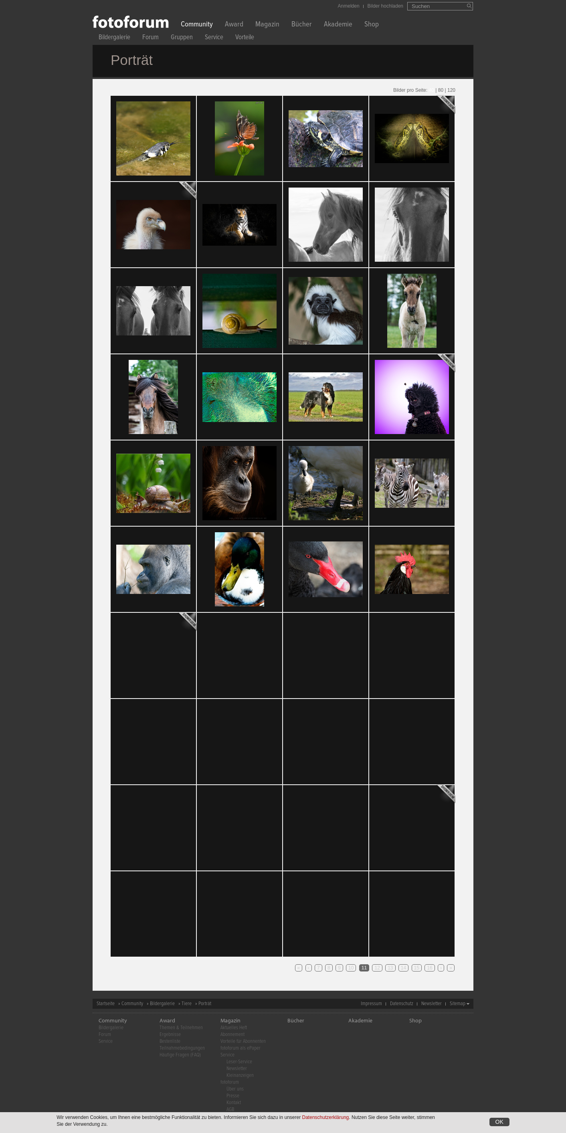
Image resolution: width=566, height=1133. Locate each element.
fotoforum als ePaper (240, 1048)
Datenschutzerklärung (325, 1117)
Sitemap (457, 1003)
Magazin (267, 25)
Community (197, 25)
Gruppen (182, 38)
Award (234, 25)
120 (451, 90)
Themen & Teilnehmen (181, 1027)
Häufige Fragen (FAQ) (180, 1055)
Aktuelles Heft (233, 1027)
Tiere (187, 1003)
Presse (232, 1096)
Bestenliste (170, 1041)
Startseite (106, 1003)
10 (351, 968)
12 (377, 968)
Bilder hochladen (385, 6)
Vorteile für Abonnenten (243, 1041)
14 (403, 968)
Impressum (371, 1003)
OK (499, 1122)
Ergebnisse (170, 1034)
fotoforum (229, 1082)
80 (440, 90)
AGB (230, 1109)
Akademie (338, 25)
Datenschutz (401, 1003)
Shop (371, 25)
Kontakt (233, 1102)
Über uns (235, 1089)
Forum (150, 38)
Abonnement (232, 1034)
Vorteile (244, 38)
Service (214, 38)
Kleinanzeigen (240, 1075)
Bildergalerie (114, 38)
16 (429, 968)
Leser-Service (239, 1061)
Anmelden (349, 6)
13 (390, 968)
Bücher (301, 25)
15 (416, 968)
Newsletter (431, 1003)
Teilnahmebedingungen (182, 1048)
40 (431, 90)
